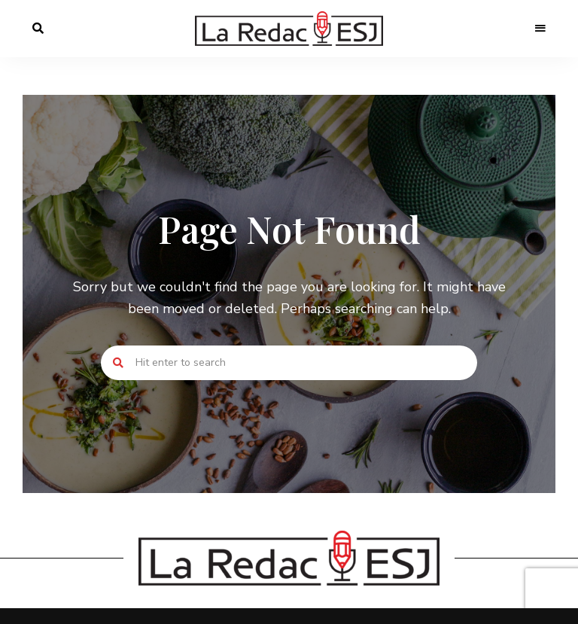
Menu (540, 29)
